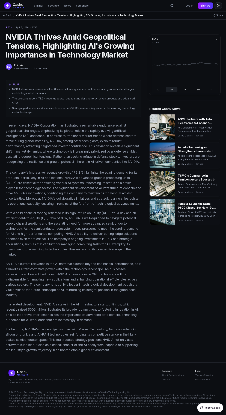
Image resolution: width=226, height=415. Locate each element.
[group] (185, 89)
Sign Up (205, 5)
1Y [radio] (211, 89)
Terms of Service (204, 375)
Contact (166, 379)
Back (7, 15)
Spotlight (53, 5)
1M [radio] (185, 89)
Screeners (83, 5)
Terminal (37, 5)
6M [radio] (198, 89)
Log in (189, 5)
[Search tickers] (172, 5)
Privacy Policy (202, 379)
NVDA (155, 39)
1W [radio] (171, 89)
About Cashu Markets (173, 375)
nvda (34, 27)
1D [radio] (158, 89)
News (67, 5)
